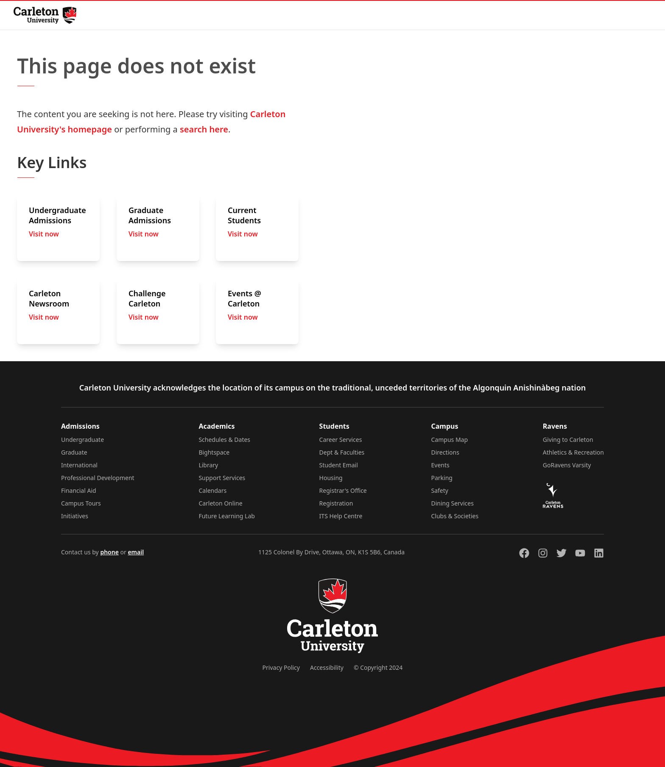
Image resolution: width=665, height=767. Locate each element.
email (136, 552)
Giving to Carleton (568, 439)
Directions (445, 452)
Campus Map (449, 439)
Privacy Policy (281, 667)
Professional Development (97, 478)
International (79, 465)
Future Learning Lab (226, 516)
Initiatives (74, 516)
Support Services (221, 478)
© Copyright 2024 (378, 667)
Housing (331, 478)
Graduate (74, 452)
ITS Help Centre (341, 516)
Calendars (212, 490)
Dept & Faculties (342, 452)
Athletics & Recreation (573, 452)
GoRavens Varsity (567, 465)
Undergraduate (82, 439)
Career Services (340, 439)
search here (204, 129)
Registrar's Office (343, 490)
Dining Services (452, 503)
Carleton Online (220, 503)
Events (440, 465)
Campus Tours (81, 503)
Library (208, 465)
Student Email (338, 465)
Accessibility (327, 667)
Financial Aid (78, 490)
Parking (442, 478)
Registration (336, 503)
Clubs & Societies (455, 516)
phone (109, 552)
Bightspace (213, 452)
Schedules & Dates (224, 439)
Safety (439, 490)
